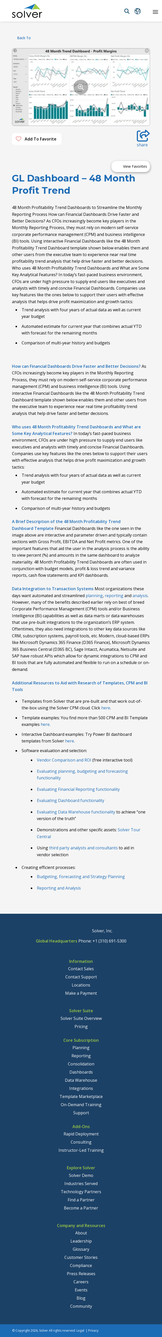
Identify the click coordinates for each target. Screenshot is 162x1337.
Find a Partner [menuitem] (81, 1200)
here (105, 708)
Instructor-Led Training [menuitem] (81, 1150)
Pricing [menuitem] (81, 1026)
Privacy (93, 1330)
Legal (80, 1330)
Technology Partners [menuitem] (81, 1191)
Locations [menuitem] (81, 985)
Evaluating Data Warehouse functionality (76, 812)
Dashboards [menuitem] (81, 1072)
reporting (114, 595)
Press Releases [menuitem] (81, 1273)
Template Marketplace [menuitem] (81, 1096)
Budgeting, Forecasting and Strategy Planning (81, 876)
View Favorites (135, 166)
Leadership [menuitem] (81, 1241)
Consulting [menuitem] (81, 1142)
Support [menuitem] (81, 1113)
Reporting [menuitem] (81, 1056)
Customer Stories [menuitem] (81, 1257)
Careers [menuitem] (81, 1282)
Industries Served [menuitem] (81, 1183)
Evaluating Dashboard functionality (70, 800)
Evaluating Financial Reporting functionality (78, 789)
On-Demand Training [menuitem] (81, 1104)
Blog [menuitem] (81, 1298)
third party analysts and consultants (83, 848)
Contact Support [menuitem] (81, 977)
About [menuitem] (81, 1233)
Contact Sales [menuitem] (81, 969)
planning (94, 595)
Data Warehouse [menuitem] (81, 1080)
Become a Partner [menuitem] (81, 1208)
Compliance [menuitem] (81, 1265)
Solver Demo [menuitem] (81, 1175)
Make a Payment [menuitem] (81, 993)
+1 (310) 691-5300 (109, 941)
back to (24, 37)
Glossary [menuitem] (81, 1249)
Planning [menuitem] (81, 1047)
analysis (140, 595)
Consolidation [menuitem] (81, 1064)
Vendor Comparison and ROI (64, 760)
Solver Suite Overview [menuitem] (81, 1018)
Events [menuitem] (81, 1290)
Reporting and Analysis (59, 888)
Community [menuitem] (81, 1306)
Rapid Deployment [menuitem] (81, 1134)
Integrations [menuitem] (81, 1088)
